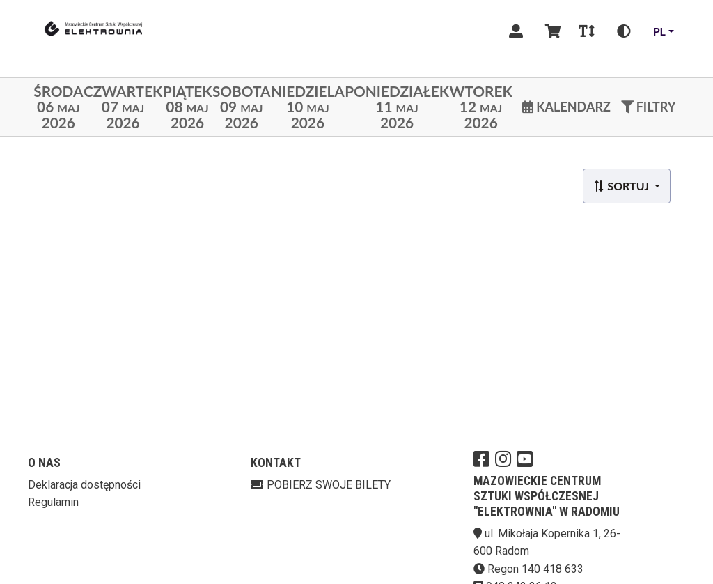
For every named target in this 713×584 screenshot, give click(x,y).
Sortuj (622, 185)
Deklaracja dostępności (84, 484)
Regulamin (53, 502)
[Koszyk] (550, 31)
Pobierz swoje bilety (321, 484)
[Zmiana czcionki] (586, 31)
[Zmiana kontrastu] (624, 31)
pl (659, 31)
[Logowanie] (516, 31)
